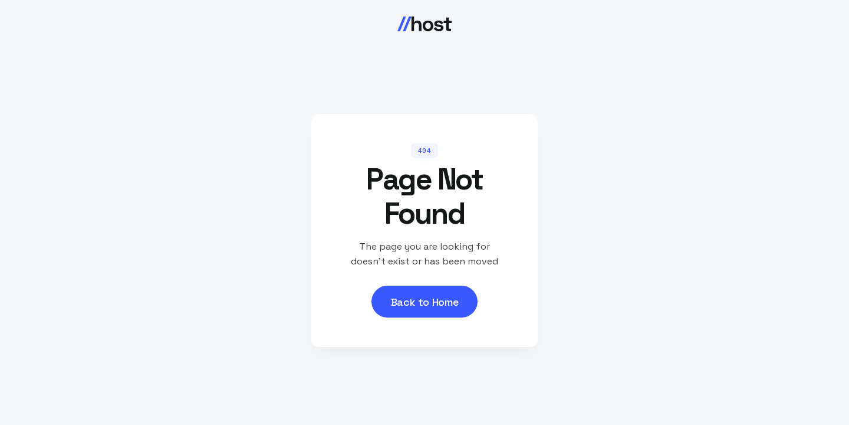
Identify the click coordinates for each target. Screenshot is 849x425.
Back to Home (425, 302)
